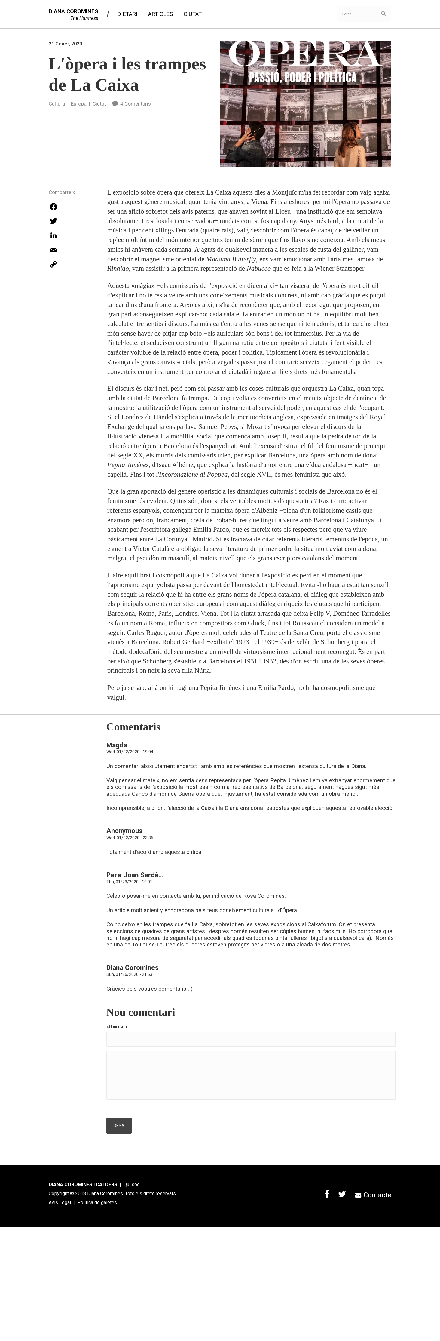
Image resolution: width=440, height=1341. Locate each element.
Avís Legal (60, 1202)
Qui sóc (131, 1184)
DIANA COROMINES (73, 11)
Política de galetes (97, 1202)
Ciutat (193, 14)
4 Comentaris (131, 104)
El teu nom (116, 1026)
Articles (160, 14)
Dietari (127, 14)
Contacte (373, 1195)
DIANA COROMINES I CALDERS (83, 1184)
